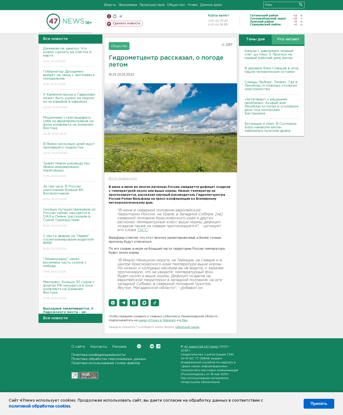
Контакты (98, 346)
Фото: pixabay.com (122, 178)
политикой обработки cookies (39, 406)
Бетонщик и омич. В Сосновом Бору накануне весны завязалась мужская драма (270, 127)
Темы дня (255, 39)
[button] (113, 302)
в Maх (183, 320)
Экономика (128, 5)
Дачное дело (211, 5)
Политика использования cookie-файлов (105, 363)
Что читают (288, 39)
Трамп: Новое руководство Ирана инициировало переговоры (69, 170)
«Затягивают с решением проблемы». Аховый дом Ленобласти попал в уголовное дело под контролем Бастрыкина (271, 106)
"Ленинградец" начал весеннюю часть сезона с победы (69, 266)
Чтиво (192, 5)
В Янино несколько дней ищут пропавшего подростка (69, 148)
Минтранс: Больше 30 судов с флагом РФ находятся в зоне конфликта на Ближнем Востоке (69, 290)
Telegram (158, 346)
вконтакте (115, 16)
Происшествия (151, 5)
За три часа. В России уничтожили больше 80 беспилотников (69, 193)
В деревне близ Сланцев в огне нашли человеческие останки (272, 70)
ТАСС (142, 230)
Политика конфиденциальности (98, 354)
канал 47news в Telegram (157, 320)
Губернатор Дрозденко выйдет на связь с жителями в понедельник (69, 78)
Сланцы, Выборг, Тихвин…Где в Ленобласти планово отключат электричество (271, 86)
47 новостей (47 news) (201, 347)
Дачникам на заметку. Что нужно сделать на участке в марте (69, 55)
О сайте (78, 346)
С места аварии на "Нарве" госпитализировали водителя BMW (69, 243)
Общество (176, 5)
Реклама (119, 346)
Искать (300, 4)
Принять (319, 403)
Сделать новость (126, 23)
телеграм (120, 16)
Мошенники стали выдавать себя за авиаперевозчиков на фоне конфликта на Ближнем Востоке (69, 126)
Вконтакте (139, 346)
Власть (110, 5)
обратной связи (187, 327)
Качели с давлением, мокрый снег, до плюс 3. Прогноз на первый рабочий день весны (269, 54)
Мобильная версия (109, 16)
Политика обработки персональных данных (108, 359)
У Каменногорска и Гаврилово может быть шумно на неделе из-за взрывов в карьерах (69, 101)
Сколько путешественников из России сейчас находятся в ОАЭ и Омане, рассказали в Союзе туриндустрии (69, 218)
